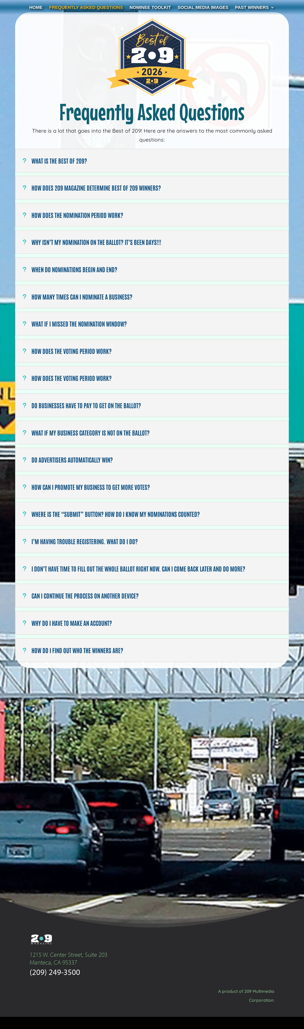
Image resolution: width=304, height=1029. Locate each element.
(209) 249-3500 (55, 984)
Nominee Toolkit (150, 7)
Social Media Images (203, 7)
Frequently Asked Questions (86, 7)
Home (36, 7)
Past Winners (252, 7)
